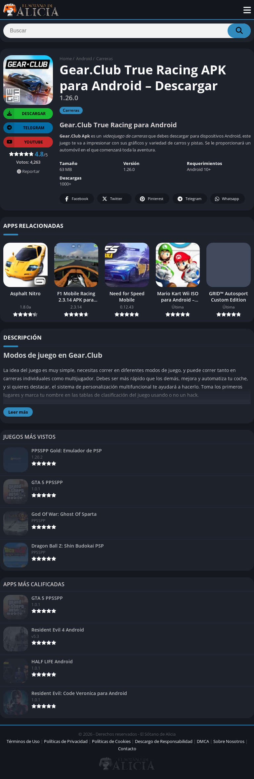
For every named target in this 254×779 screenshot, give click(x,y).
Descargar (24, 115)
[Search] (127, 32)
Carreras (104, 61)
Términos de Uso (23, 744)
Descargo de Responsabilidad (163, 744)
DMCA (203, 744)
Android (84, 61)
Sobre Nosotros (228, 744)
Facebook (76, 201)
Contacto (127, 751)
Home (66, 61)
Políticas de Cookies (111, 744)
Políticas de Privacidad (66, 744)
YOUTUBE (23, 144)
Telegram (189, 201)
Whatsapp (226, 201)
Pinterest (151, 201)
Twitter (111, 201)
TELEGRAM (23, 130)
